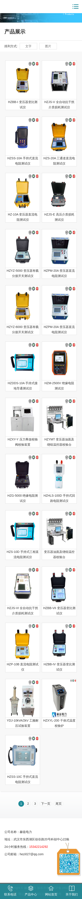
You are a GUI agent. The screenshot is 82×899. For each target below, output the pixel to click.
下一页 (45, 803)
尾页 (59, 803)
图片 (48, 46)
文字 (28, 46)
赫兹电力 (17, 6)
